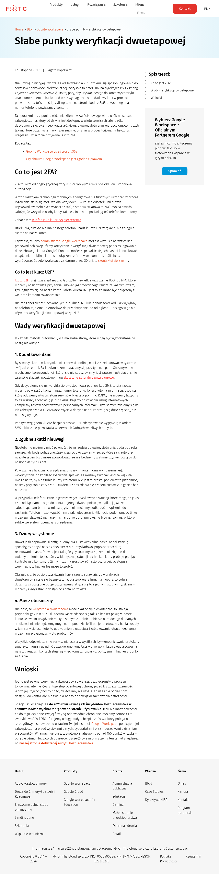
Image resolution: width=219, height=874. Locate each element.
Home (19, 29)
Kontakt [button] (185, 9)
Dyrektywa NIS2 (156, 800)
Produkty (56, 5)
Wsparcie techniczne (30, 834)
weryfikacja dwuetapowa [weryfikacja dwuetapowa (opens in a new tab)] (50, 609)
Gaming (118, 805)
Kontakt (183, 800)
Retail (117, 834)
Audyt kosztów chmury (31, 783)
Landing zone (24, 818)
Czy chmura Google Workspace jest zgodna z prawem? (64, 159)
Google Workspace (50, 29)
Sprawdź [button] (174, 171)
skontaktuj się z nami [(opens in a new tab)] (113, 261)
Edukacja (119, 796)
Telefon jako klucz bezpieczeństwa (56, 220)
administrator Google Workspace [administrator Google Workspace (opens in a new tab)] (64, 241)
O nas (182, 783)
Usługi (75, 5)
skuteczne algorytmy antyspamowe (89, 377)
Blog (30, 29)
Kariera (183, 792)
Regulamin (193, 856)
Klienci (140, 5)
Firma (141, 13)
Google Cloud (73, 792)
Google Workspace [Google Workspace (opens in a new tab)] (104, 724)
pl (206, 9)
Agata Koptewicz (60, 70)
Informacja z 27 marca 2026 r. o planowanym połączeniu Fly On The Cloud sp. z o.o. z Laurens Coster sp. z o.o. (109, 848)
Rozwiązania (96, 5)
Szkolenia (120, 5)
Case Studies (154, 792)
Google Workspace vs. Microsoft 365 (51, 151)
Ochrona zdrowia (125, 826)
